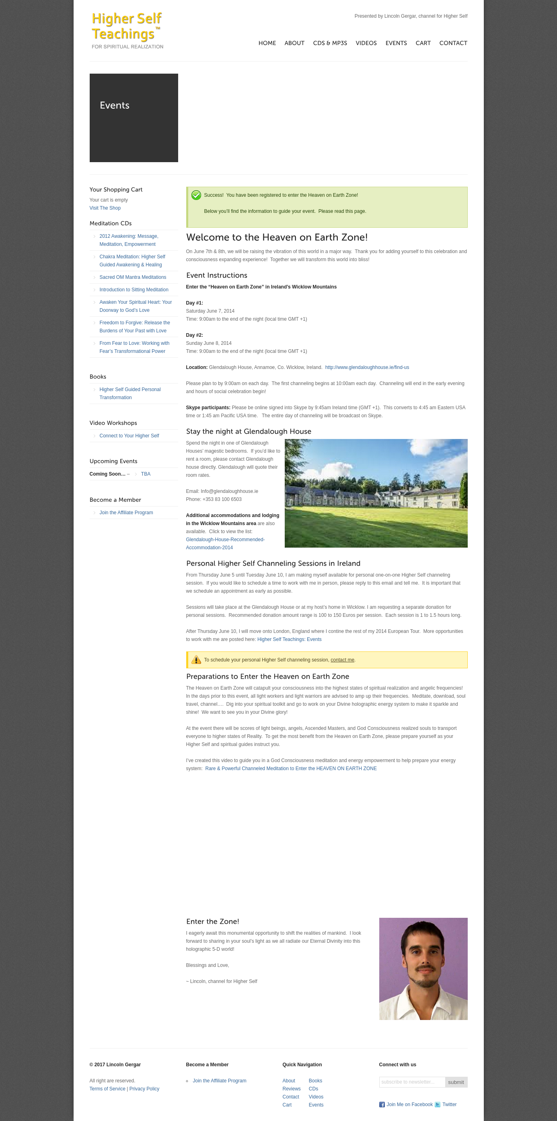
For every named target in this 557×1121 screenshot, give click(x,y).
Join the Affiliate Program (126, 512)
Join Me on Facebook (410, 1104)
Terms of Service (107, 1089)
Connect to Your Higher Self (129, 436)
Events (316, 1105)
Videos (316, 1097)
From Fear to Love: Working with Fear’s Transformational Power (135, 347)
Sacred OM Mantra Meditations (133, 277)
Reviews (292, 1089)
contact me (342, 660)
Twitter (449, 1104)
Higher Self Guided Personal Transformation (130, 393)
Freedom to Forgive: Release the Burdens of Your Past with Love (135, 327)
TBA (145, 474)
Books (315, 1081)
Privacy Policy (144, 1089)
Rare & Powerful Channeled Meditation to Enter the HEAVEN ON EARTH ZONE (291, 768)
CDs (313, 1089)
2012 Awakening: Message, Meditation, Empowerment (129, 240)
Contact (291, 1097)
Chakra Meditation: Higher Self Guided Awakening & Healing (132, 261)
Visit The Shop (105, 208)
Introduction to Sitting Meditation (134, 290)
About (289, 1081)
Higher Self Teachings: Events (289, 639)
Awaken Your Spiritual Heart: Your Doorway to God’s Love (136, 306)
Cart (287, 1105)
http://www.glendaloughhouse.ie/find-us (367, 367)
